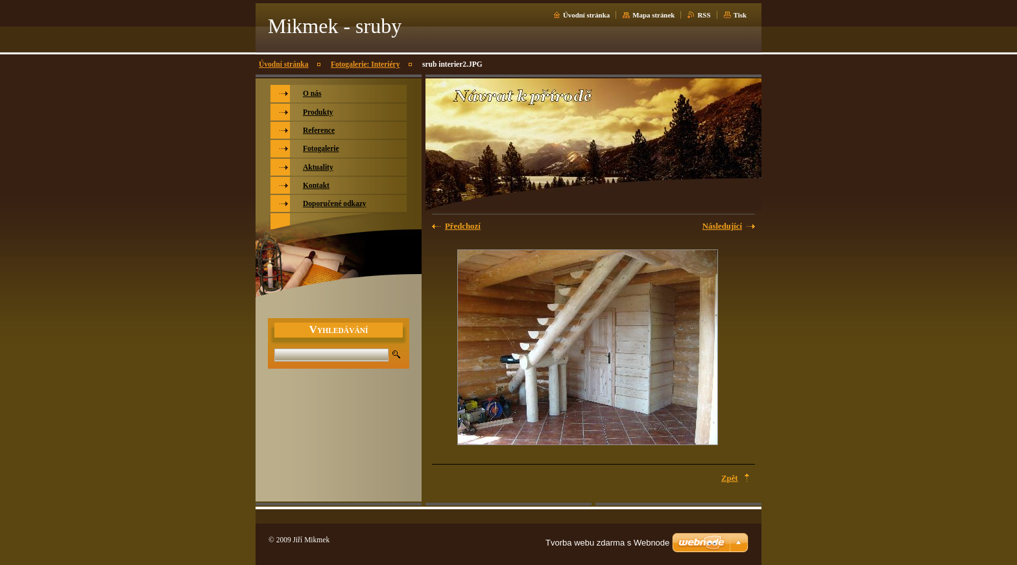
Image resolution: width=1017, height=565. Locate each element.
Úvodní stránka (586, 15)
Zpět (729, 478)
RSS (703, 15)
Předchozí (463, 226)
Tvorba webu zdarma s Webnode (607, 543)
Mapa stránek (653, 15)
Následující (722, 226)
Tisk (740, 15)
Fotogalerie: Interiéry (365, 64)
